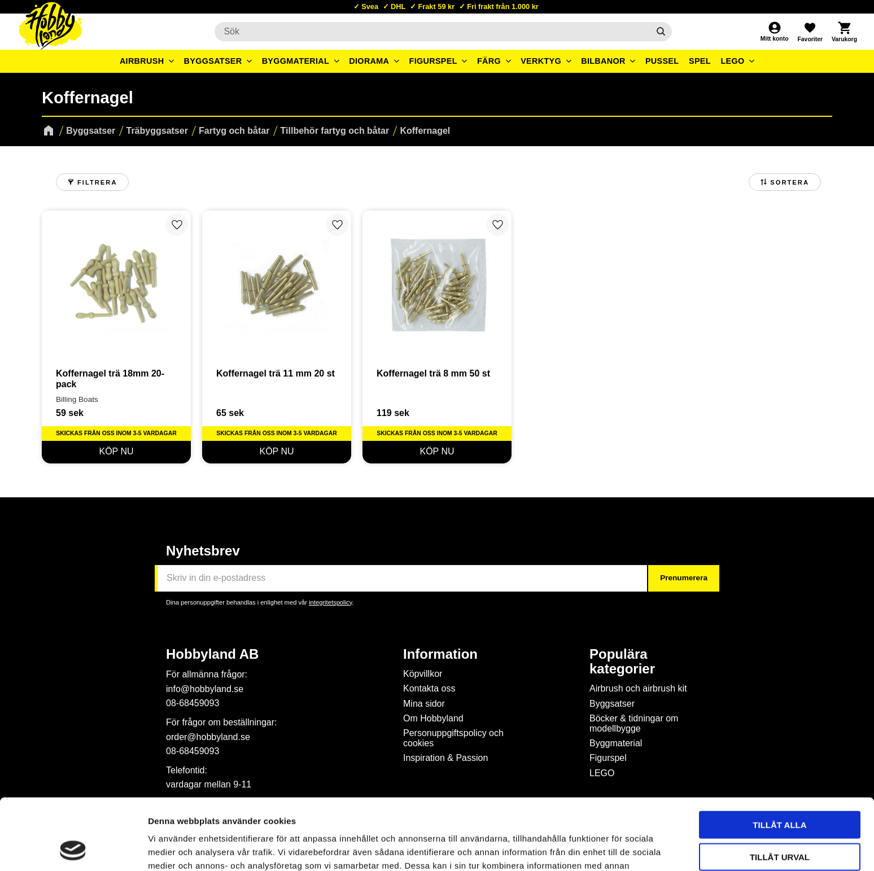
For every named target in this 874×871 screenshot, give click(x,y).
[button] (809, 32)
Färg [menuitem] (489, 60)
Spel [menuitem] (700, 60)
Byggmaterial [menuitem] (296, 60)
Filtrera (97, 182)
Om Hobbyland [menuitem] (433, 718)
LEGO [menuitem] (732, 60)
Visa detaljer (613, 849)
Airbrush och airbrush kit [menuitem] (638, 688)
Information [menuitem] (440, 654)
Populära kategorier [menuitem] (622, 661)
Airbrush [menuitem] (142, 60)
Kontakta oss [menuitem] (429, 688)
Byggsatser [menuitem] (213, 60)
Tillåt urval (780, 790)
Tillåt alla (779, 758)
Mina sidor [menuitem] (424, 703)
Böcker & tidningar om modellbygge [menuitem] (633, 723)
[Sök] (660, 31)
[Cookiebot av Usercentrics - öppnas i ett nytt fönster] (73, 849)
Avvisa (780, 821)
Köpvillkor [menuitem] (422, 674)
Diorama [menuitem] (369, 60)
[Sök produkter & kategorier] (432, 31)
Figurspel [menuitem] (433, 60)
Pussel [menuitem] (662, 60)
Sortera (789, 182)
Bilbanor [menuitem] (603, 60)
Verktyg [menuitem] (541, 60)
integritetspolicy (330, 602)
